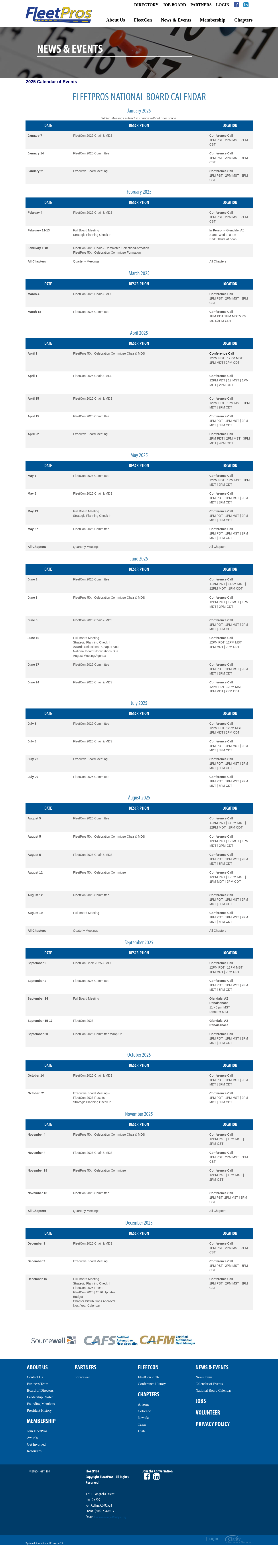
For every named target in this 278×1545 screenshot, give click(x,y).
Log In (213, 1539)
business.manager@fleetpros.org (110, 1517)
